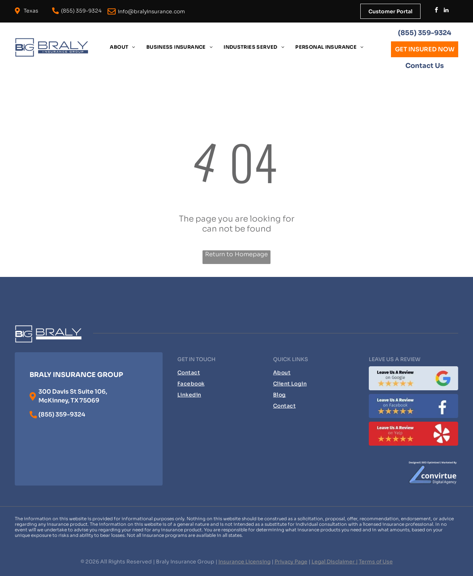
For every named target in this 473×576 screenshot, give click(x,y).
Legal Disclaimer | (335, 561)
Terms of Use (376, 561)
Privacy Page (291, 561)
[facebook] (436, 11)
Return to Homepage (236, 254)
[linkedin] (446, 11)
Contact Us (424, 66)
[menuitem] (122, 47)
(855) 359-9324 (424, 33)
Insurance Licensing (244, 561)
